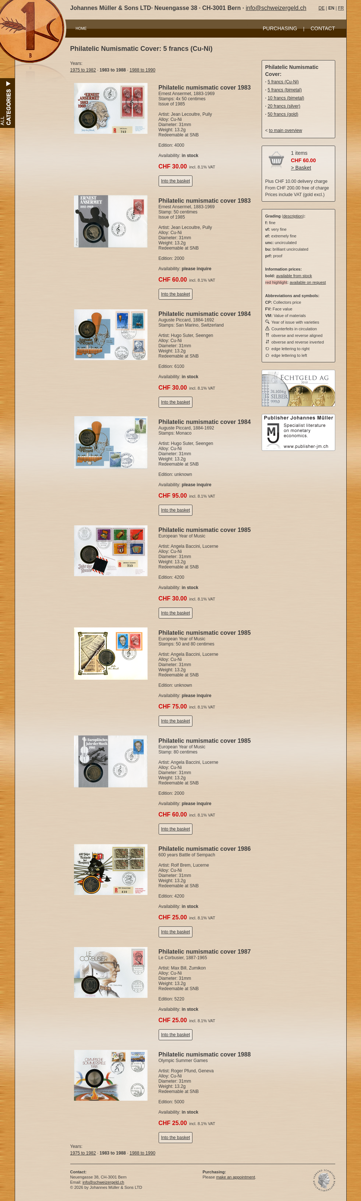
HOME (81, 29)
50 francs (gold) (283, 114)
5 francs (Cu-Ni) (283, 81)
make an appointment (235, 1177)
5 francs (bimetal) (285, 90)
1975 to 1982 (83, 70)
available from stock (294, 276)
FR (341, 8)
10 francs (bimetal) (286, 98)
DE (322, 8)
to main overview (285, 130)
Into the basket (175, 181)
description (292, 216)
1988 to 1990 (142, 70)
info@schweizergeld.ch (276, 8)
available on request (308, 282)
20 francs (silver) (284, 106)
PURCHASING (280, 28)
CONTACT (323, 28)
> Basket (301, 168)
